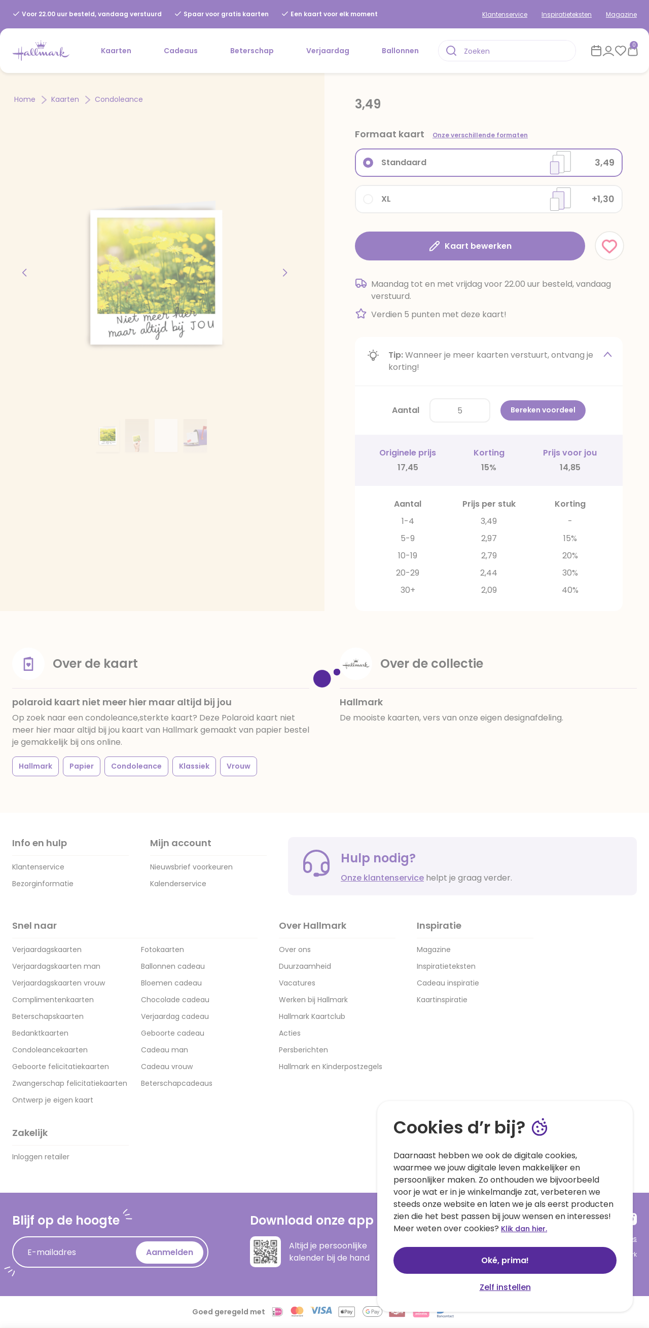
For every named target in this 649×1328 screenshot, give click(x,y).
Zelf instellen (505, 1287)
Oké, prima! (505, 1260)
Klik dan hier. (524, 1229)
